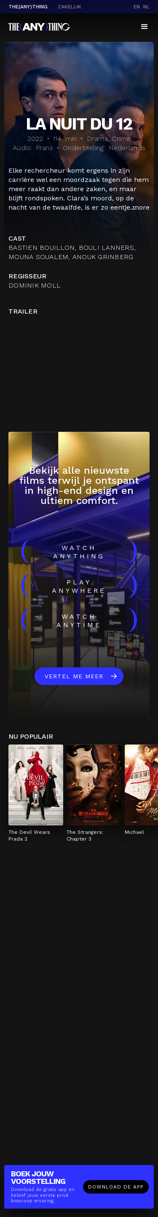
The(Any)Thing (28, 7)
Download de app (116, 1187)
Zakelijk (69, 7)
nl (146, 7)
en (137, 7)
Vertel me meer (74, 676)
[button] (144, 26)
